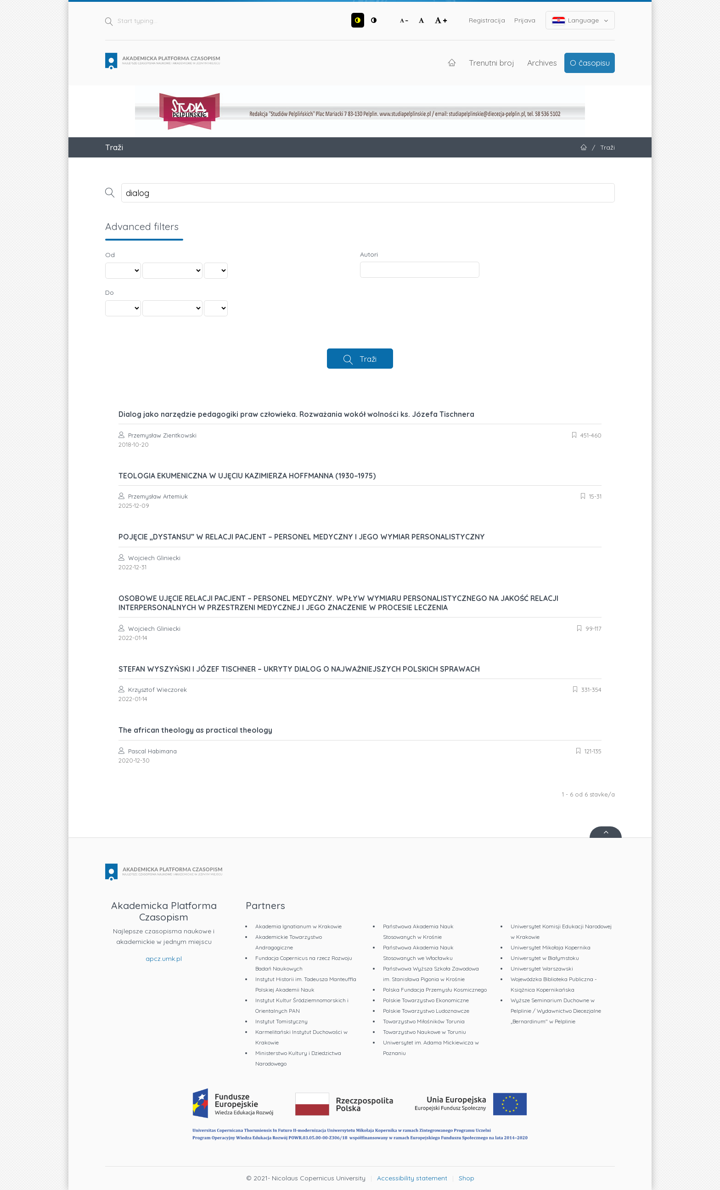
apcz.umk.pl (164, 958)
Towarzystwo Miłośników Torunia (424, 1021)
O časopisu (590, 62)
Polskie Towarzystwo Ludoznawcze (426, 1010)
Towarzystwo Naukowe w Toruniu (424, 1031)
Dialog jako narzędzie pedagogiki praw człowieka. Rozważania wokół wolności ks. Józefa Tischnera (296, 414)
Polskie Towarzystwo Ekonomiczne (426, 1000)
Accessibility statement (412, 1178)
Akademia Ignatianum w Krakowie (298, 926)
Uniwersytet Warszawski (542, 968)
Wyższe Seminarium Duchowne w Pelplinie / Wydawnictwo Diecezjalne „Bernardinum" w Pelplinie (556, 1011)
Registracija (487, 20)
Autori (369, 254)
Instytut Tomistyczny (281, 1021)
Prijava (524, 20)
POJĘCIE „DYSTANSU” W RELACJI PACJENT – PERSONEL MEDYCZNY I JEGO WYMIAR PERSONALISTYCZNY (301, 536)
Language (580, 20)
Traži (368, 359)
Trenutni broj (491, 62)
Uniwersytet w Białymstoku (545, 957)
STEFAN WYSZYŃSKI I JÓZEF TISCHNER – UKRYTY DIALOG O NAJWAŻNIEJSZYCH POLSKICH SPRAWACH (299, 669)
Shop (466, 1178)
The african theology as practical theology (195, 730)
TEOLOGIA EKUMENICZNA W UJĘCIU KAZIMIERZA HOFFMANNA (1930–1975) (247, 475)
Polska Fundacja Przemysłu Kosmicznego (435, 989)
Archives (542, 62)
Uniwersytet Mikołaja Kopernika (551, 947)
